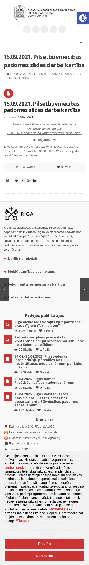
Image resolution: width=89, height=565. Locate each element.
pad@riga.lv (29, 443)
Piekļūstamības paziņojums (29, 271)
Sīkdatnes (56, 509)
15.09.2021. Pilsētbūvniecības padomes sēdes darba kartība (42, 107)
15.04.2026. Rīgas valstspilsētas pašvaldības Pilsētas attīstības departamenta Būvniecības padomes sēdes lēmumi (46, 399)
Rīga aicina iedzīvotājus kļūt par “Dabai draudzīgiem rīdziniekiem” (48, 324)
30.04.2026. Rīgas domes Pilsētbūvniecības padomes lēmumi (44, 381)
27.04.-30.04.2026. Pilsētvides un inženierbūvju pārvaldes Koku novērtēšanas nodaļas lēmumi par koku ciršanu (48, 361)
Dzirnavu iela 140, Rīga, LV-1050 (31, 426)
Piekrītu (44, 544)
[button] (83, 18)
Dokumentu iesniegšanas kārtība (36, 284)
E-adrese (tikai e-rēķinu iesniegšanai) (34, 438)
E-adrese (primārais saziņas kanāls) (33, 432)
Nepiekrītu (44, 556)
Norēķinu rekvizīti (21, 258)
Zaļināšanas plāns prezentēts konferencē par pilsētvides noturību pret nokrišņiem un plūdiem (49, 341)
